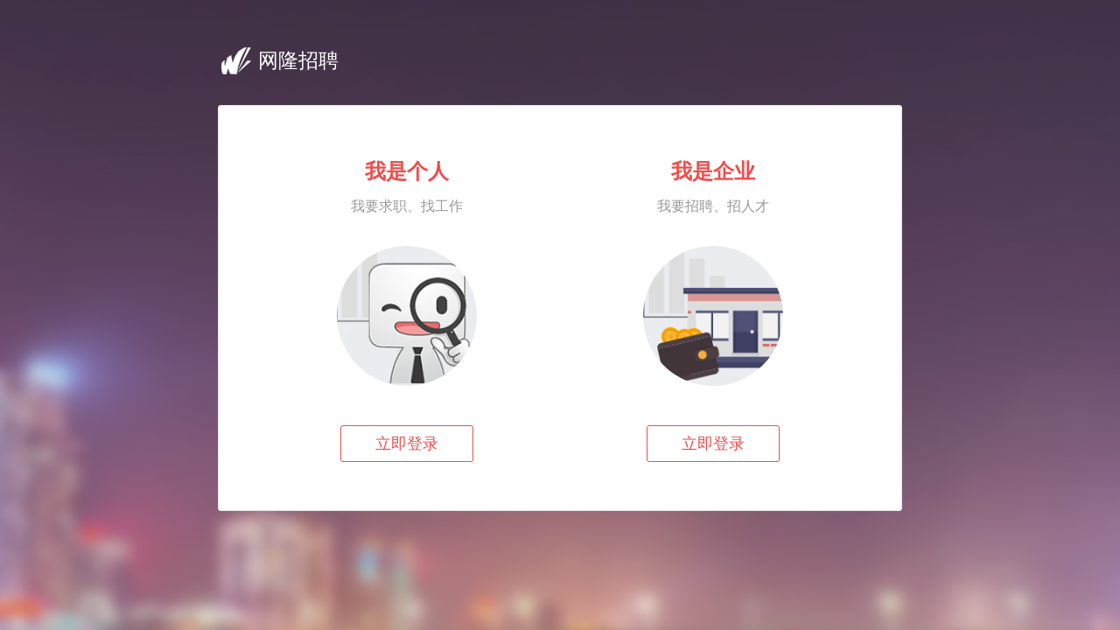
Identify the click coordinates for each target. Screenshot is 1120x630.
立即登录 (406, 443)
